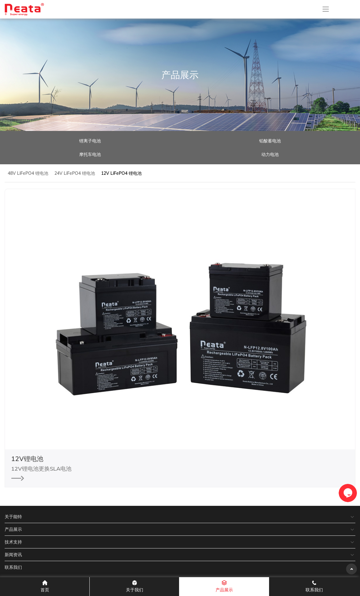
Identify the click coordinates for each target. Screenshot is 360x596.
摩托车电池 (90, 154)
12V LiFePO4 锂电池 (121, 173)
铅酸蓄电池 (270, 141)
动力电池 (270, 154)
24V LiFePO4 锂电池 (74, 173)
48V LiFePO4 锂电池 (28, 173)
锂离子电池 (90, 141)
